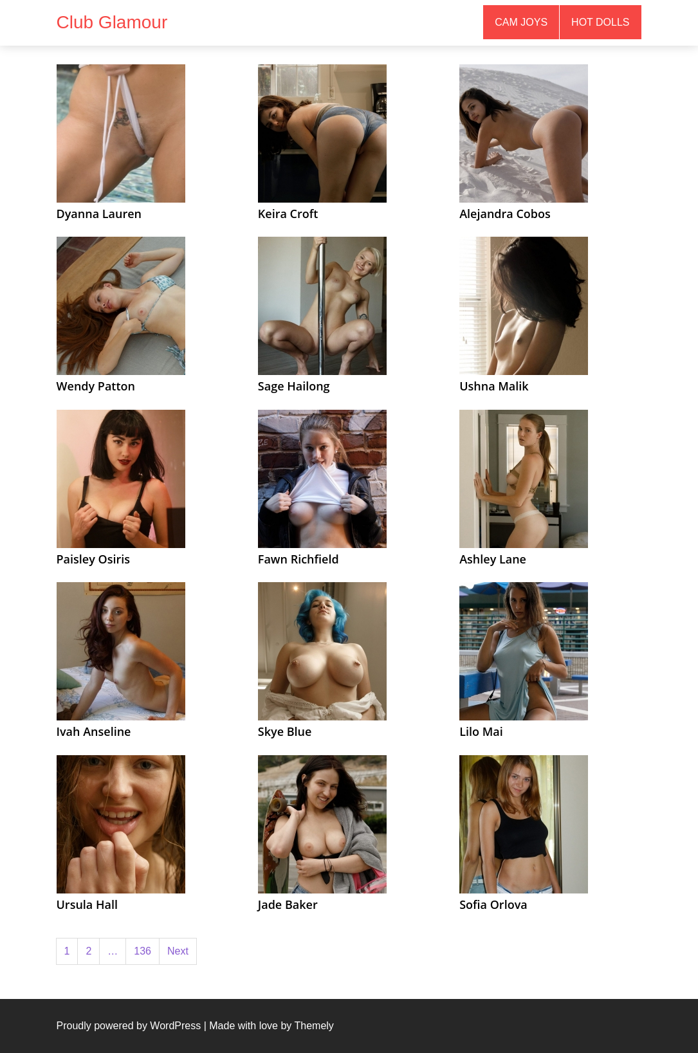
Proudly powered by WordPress (129, 1025)
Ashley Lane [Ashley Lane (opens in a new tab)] (492, 559)
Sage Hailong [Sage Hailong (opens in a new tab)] (294, 386)
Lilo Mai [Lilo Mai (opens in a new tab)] (481, 731)
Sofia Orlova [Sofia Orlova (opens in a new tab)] (493, 904)
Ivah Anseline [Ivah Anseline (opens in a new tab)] (94, 731)
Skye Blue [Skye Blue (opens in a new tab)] (285, 731)
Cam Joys (521, 22)
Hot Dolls (600, 22)
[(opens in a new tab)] (121, 132)
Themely (313, 1025)
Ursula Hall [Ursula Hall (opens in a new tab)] (87, 904)
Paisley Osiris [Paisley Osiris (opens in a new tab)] (94, 559)
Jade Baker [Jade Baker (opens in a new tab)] (288, 904)
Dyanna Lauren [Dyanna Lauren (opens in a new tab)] (99, 213)
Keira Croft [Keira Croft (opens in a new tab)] (288, 213)
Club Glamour (112, 22)
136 (142, 951)
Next (177, 951)
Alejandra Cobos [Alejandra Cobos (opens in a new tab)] (505, 213)
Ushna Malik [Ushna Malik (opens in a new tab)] (494, 386)
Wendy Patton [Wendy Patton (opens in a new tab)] (96, 386)
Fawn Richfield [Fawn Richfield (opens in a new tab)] (298, 559)
